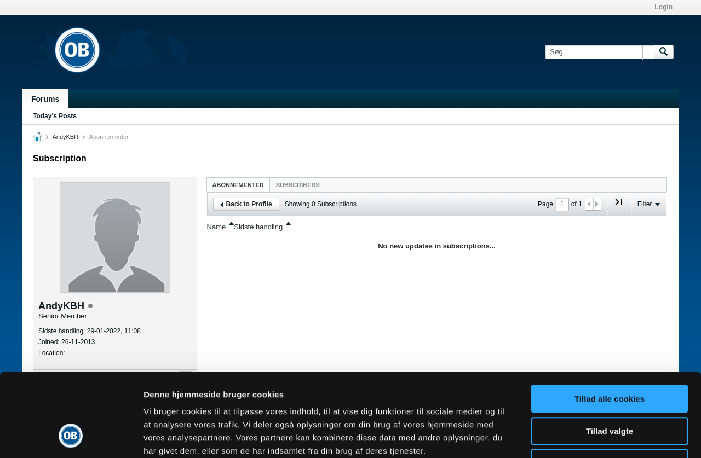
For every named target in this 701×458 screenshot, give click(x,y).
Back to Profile (246, 204)
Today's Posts (55, 116)
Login (663, 7)
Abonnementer (238, 185)
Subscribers (298, 185)
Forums (45, 99)
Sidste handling (258, 227)
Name (216, 227)
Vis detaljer (569, 436)
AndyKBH (65, 137)
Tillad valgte (609, 356)
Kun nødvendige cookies (609, 388)
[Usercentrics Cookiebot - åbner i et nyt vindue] (71, 436)
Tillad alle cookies (609, 324)
